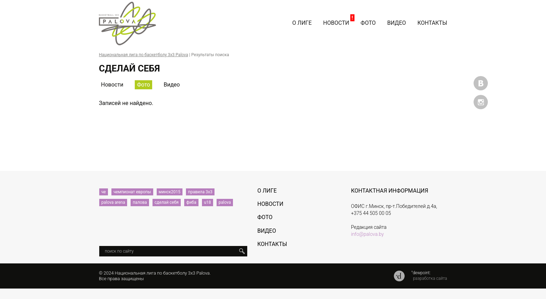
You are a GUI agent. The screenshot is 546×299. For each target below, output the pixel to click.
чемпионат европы (132, 191)
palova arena (113, 202)
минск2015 (170, 191)
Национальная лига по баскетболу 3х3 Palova (143, 54)
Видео (396, 23)
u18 (207, 202)
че (103, 191)
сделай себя (167, 202)
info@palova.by (367, 234)
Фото (368, 23)
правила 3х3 (200, 191)
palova (225, 202)
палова (140, 202)
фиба (191, 202)
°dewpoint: (421, 272)
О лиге (302, 23)
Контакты (432, 23)
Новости (336, 23)
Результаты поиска (210, 54)
